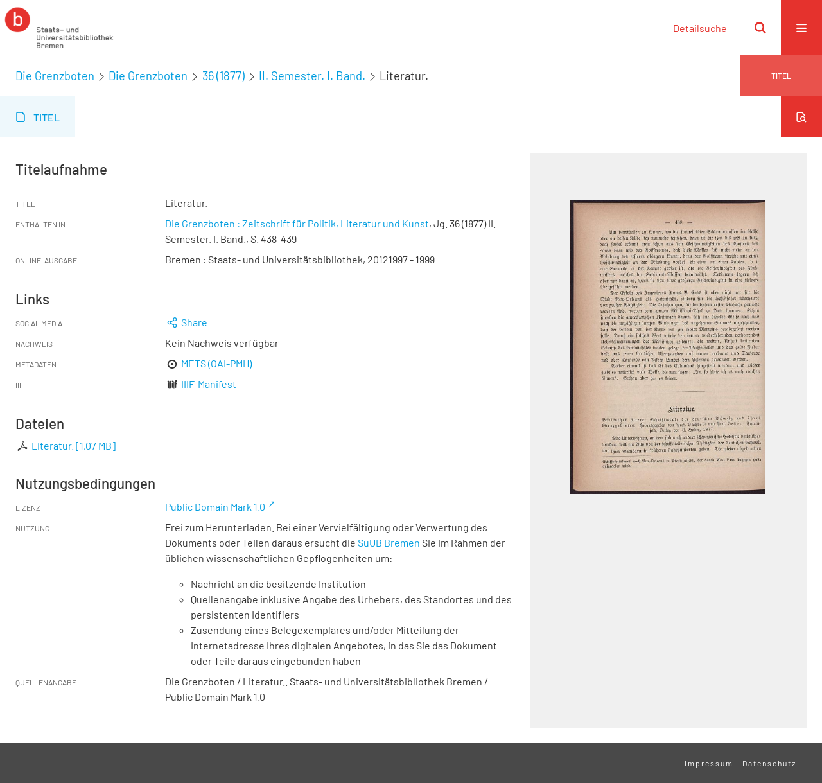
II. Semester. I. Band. (312, 76)
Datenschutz (769, 763)
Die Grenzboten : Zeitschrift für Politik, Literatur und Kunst (297, 223)
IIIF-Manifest (208, 384)
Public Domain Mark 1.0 (215, 506)
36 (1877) (223, 76)
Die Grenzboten (54, 76)
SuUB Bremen (389, 542)
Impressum (709, 763)
